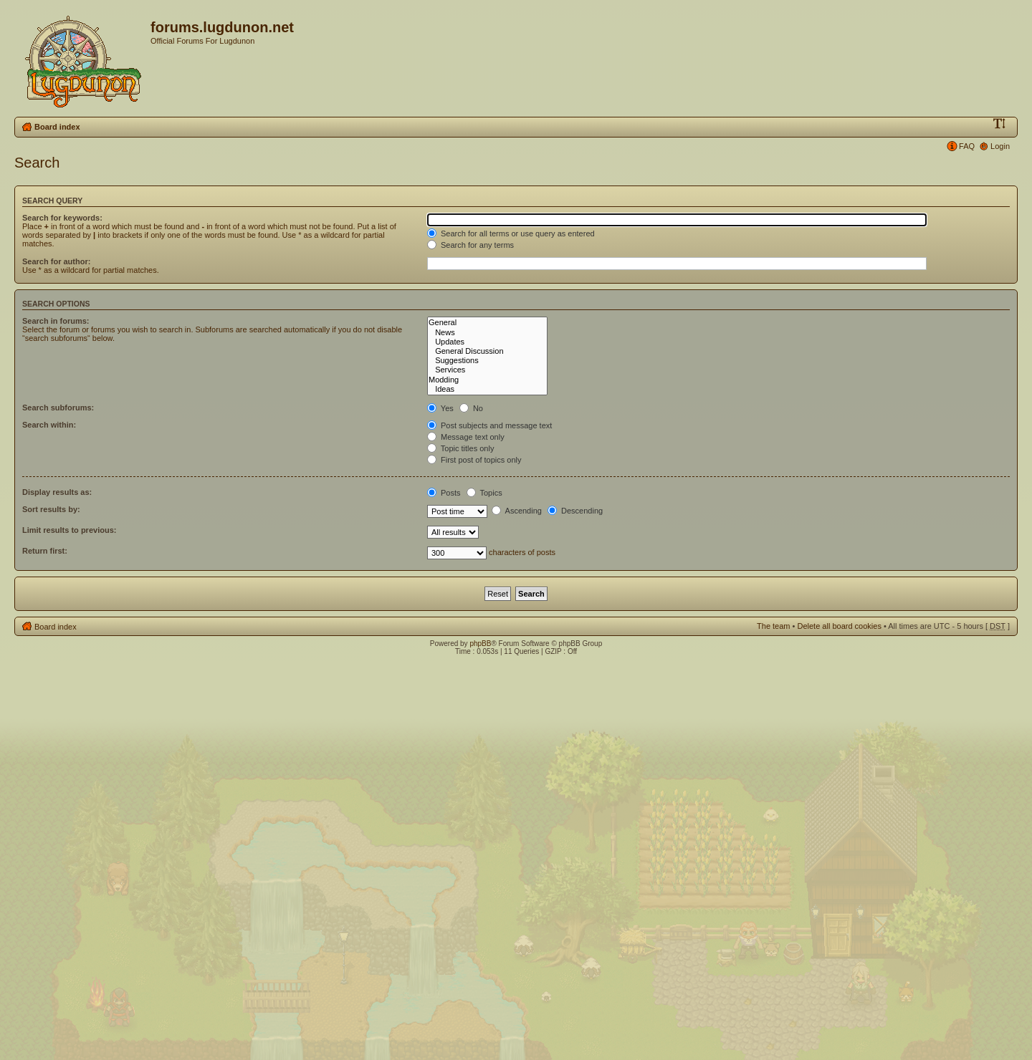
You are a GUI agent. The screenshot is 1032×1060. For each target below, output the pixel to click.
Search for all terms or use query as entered (511, 233)
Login (1000, 146)
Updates (487, 342)
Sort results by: (51, 509)
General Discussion (487, 351)
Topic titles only (460, 448)
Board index (57, 126)
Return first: (44, 550)
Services (487, 370)
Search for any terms (470, 245)
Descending (575, 510)
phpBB (480, 643)
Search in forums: (56, 321)
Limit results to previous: (69, 530)
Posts (444, 492)
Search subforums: (58, 407)
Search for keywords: (62, 217)
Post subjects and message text (489, 425)
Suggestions (487, 360)
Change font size (999, 123)
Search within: (49, 424)
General (487, 322)
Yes (440, 408)
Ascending (517, 510)
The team (773, 626)
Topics (484, 492)
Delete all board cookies (839, 626)
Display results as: (57, 492)
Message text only (466, 437)
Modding (487, 380)
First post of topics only (474, 460)
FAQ (967, 146)
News (487, 332)
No (471, 408)
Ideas (487, 389)
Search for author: (56, 261)
